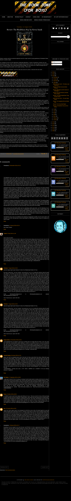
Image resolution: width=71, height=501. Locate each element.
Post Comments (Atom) (10, 470)
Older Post (45, 467)
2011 (53, 127)
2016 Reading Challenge (60, 154)
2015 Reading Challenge (60, 166)
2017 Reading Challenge (60, 142)
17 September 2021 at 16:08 (15, 377)
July (54, 109)
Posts (53, 62)
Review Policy (19, 17)
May (54, 112)
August (54, 82)
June (54, 110)
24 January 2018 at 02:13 (14, 225)
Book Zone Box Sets (26, 20)
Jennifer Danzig (7, 355)
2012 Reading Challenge (60, 202)
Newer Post (4, 467)
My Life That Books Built (61, 17)
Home (3, 17)
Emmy (5, 394)
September (55, 80)
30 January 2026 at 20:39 (11, 408)
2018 (53, 72)
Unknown (6, 268)
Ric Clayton (6, 377)
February (55, 118)
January (55, 119)
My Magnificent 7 (47, 17)
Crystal (5, 233)
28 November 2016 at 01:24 (15, 165)
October (55, 79)
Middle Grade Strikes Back (42, 20)
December (55, 77)
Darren (57, 144)
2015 (53, 75)
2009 (53, 130)
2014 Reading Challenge (60, 178)
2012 (53, 125)
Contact (28, 17)
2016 (53, 73)
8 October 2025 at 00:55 (12, 394)
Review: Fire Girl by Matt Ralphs (59, 104)
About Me (10, 17)
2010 (53, 129)
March (54, 116)
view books (67, 150)
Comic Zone (36, 17)
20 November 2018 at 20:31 (16, 339)
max (4, 408)
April (54, 114)
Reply (5, 221)
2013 (53, 123)
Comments (54, 64)
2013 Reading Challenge (60, 190)
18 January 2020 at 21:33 (16, 355)
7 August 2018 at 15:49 (12, 304)
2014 (53, 122)
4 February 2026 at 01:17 (14, 425)
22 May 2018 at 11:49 (11, 233)
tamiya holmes (7, 339)
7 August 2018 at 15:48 (12, 268)
